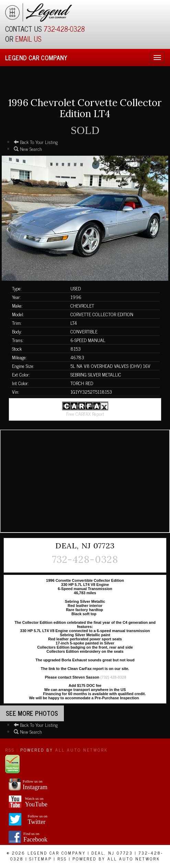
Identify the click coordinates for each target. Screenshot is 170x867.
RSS (10, 749)
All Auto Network (81, 749)
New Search (28, 149)
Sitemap (40, 858)
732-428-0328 (64, 28)
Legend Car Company (36, 57)
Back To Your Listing (36, 142)
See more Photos (32, 713)
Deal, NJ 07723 (112, 852)
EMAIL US (28, 38)
